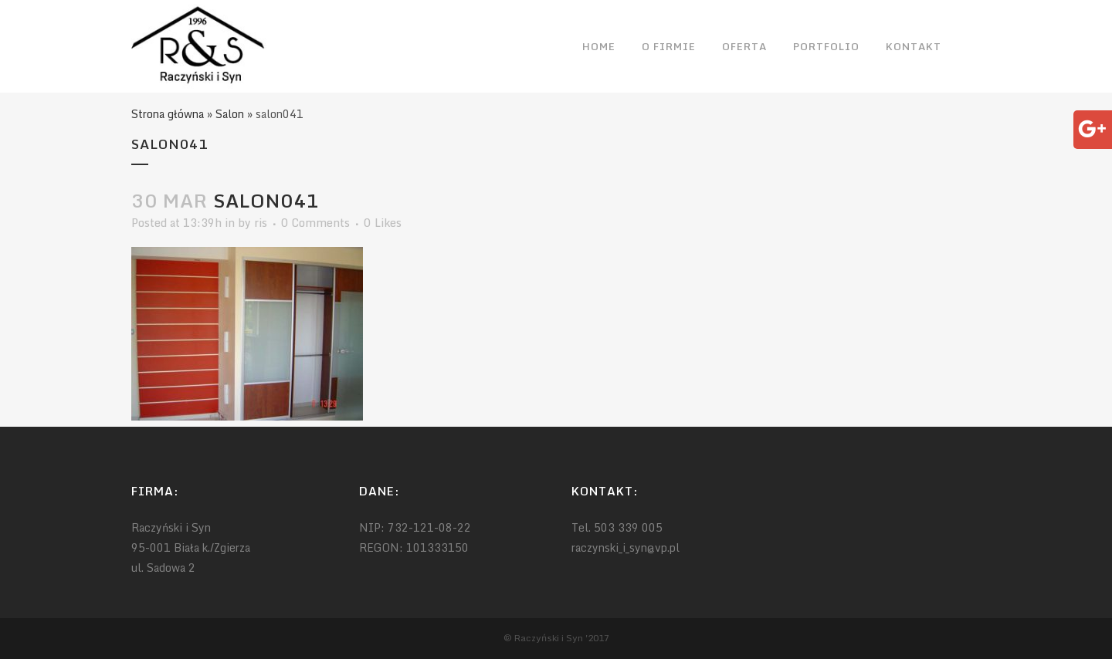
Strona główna (167, 114)
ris (260, 222)
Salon (229, 114)
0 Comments (315, 222)
